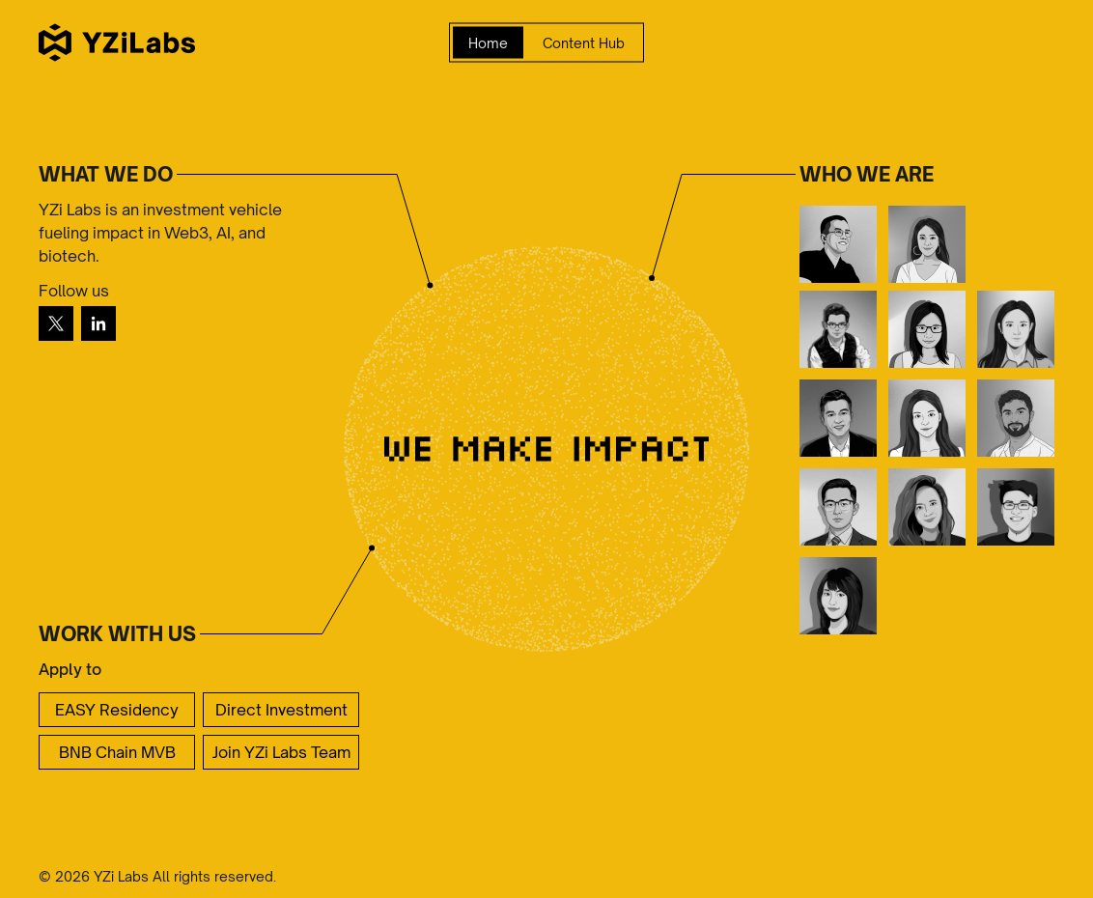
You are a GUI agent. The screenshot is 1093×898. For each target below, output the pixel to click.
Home (488, 43)
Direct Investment (281, 709)
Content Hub (584, 43)
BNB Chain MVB (117, 752)
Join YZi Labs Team (281, 752)
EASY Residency (117, 709)
